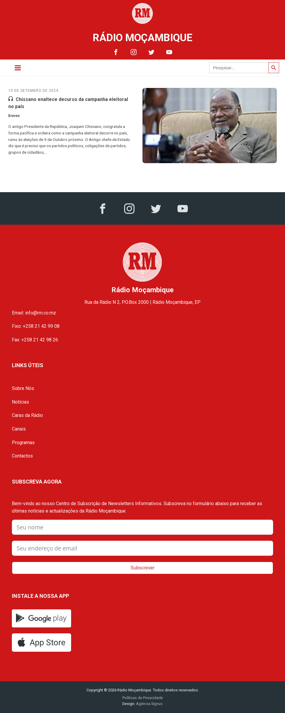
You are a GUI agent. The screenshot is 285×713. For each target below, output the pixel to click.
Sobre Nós (23, 388)
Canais (19, 429)
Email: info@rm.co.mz (34, 313)
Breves (14, 116)
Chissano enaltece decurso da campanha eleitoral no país (68, 103)
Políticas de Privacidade (142, 698)
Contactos (22, 456)
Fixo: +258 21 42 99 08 (36, 326)
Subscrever (143, 567)
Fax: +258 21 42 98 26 (35, 340)
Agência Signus (149, 703)
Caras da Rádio (27, 415)
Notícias (20, 402)
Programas (23, 442)
